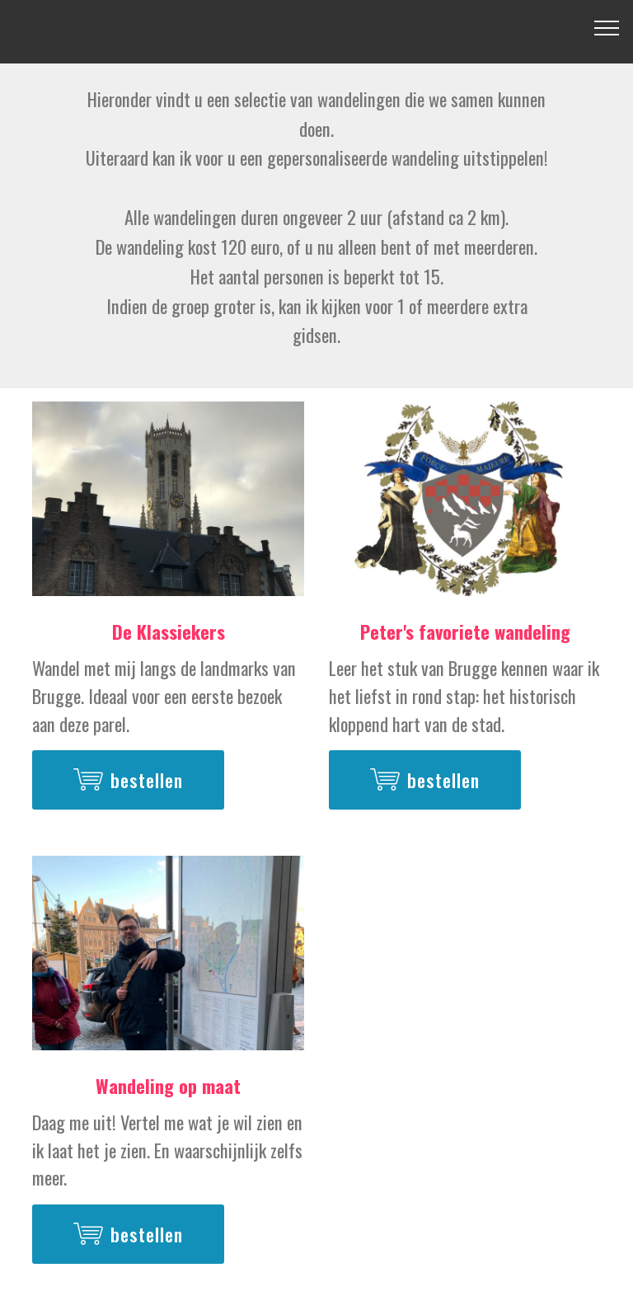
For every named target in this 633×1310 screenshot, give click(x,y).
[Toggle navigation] (607, 27)
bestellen (128, 780)
